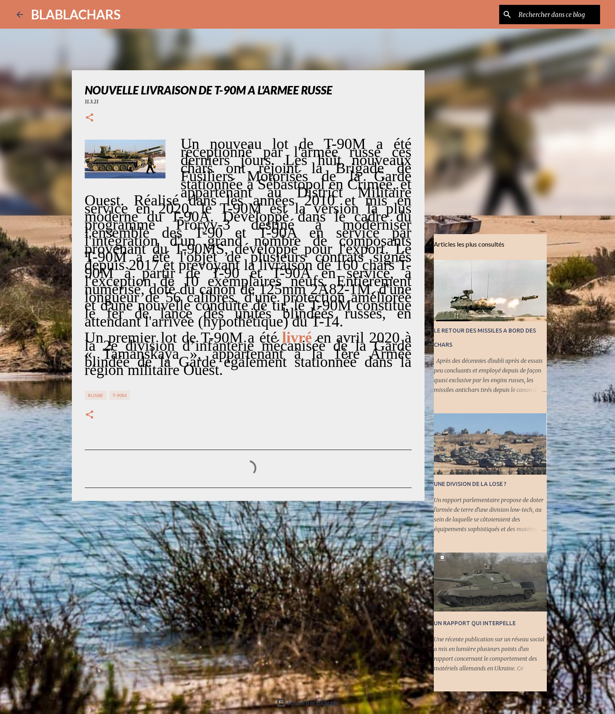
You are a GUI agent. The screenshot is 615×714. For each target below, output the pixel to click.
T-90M (120, 395)
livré (297, 337)
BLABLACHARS (76, 14)
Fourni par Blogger (307, 702)
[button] (89, 118)
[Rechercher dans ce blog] (557, 14)
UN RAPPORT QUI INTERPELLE (475, 623)
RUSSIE (95, 395)
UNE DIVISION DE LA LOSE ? (470, 484)
